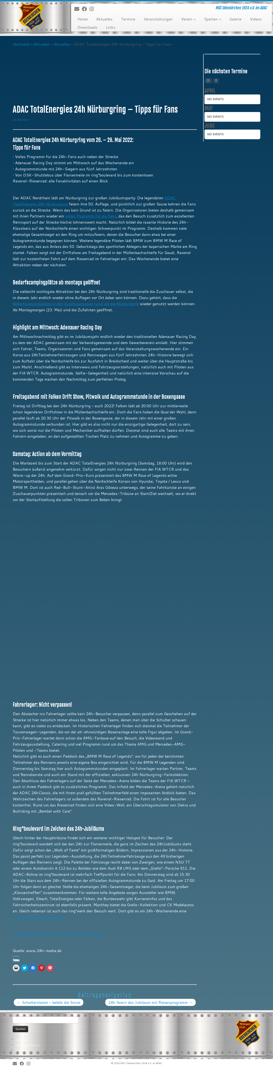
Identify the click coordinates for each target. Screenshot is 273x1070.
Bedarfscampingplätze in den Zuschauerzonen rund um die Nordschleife (76, 303)
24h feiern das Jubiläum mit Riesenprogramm (150, 1002)
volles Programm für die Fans (90, 216)
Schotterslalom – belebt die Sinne (48, 1002)
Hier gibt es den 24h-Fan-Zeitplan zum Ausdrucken (59, 933)
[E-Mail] (78, 9)
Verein (188, 19)
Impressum (21, 1039)
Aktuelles (104, 19)
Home (82, 19)
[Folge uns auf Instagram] (93, 9)
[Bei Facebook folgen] (86, 9)
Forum (18, 1050)
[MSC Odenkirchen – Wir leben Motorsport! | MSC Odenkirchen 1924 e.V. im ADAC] (31, 17)
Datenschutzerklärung (27, 1045)
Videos (256, 19)
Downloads (87, 27)
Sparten (212, 19)
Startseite (21, 44)
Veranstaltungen (158, 19)
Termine (128, 19)
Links (110, 27)
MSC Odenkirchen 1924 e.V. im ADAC (141, 1063)
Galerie (235, 19)
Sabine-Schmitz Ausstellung (38, 917)
